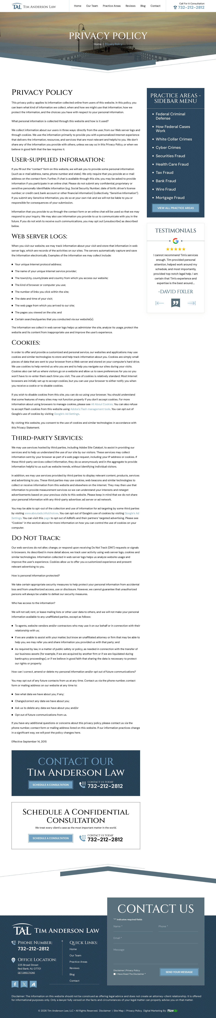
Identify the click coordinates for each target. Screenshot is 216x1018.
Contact (155, 6)
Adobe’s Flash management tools (90, 409)
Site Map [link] (119, 1010)
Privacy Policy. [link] (134, 1010)
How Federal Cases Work (173, 129)
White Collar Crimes (174, 139)
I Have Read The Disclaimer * (131, 974)
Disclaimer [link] (105, 1010)
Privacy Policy (133, 970)
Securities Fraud (170, 156)
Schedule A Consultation (51, 785)
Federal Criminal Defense (170, 116)
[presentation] (160, 303)
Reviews (131, 6)
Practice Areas (112, 6)
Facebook (15, 984)
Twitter (24, 984)
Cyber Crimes (168, 148)
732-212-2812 (191, 7)
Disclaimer (119, 970)
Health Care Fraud (172, 164)
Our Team (92, 6)
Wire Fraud (166, 189)
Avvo (33, 984)
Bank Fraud (166, 181)
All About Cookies (102, 404)
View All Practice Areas (175, 208)
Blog (143, 6)
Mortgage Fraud (170, 198)
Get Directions (26, 972)
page (47, 518)
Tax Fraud (164, 173)
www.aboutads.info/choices (41, 513)
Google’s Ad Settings (66, 414)
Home (77, 6)
